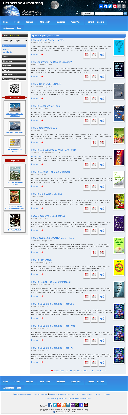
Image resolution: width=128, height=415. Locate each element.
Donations (106, 394)
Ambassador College (12, 27)
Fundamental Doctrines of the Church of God (30, 394)
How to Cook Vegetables (44, 128)
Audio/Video (76, 21)
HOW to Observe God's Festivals (48, 216)
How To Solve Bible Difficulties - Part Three (53, 326)
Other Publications (96, 21)
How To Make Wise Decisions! (47, 194)
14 (88, 371)
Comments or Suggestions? (59, 394)
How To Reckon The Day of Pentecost (50, 282)
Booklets (30, 21)
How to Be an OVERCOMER (46, 84)
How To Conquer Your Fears (45, 106)
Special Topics (7, 52)
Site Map (97, 394)
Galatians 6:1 (36, 156)
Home (5, 21)
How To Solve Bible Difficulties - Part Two (52, 348)
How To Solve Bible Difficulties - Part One (52, 304)
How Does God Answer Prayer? (47, 40)
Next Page (101, 371)
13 (86, 371)
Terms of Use (82, 410)
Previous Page (57, 371)
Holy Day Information (84, 394)
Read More (35, 54)
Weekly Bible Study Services (80, 398)
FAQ (73, 394)
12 (84, 371)
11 (81, 371)
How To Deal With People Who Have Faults (53, 150)
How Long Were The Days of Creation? (51, 62)
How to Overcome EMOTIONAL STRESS (52, 238)
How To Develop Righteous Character (50, 172)
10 (79, 371)
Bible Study (45, 21)
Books (17, 21)
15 (91, 371)
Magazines (60, 21)
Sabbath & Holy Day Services (57, 398)
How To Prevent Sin (41, 260)
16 (93, 371)
